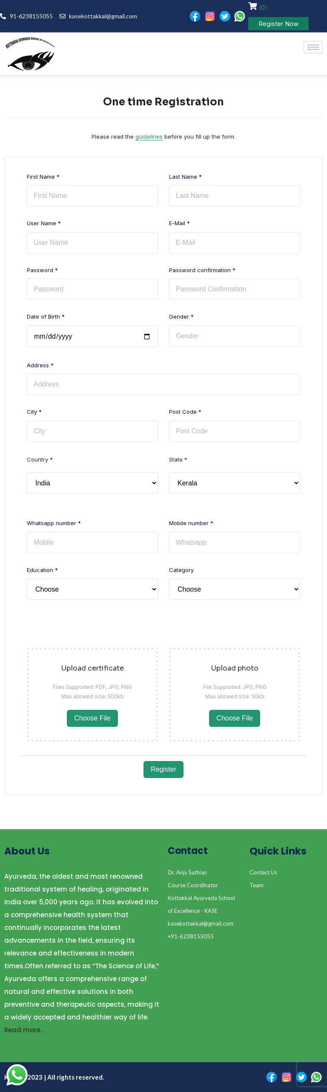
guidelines (149, 136)
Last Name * (185, 176)
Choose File (92, 718)
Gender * (181, 316)
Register (163, 769)
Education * (42, 569)
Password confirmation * (202, 270)
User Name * (44, 223)
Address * (40, 365)
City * (34, 411)
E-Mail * (179, 223)
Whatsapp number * (54, 523)
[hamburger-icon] (313, 47)
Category (181, 569)
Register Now (278, 24)
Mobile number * (191, 523)
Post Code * (185, 411)
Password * (42, 270)
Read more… (24, 1029)
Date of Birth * (46, 316)
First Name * (43, 176)
